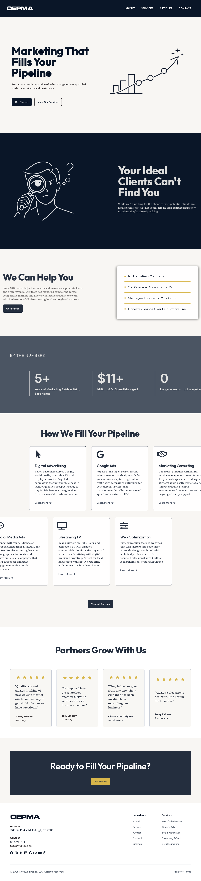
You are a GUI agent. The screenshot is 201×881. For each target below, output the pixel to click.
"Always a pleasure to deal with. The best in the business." (169, 736)
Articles (166, 8)
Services (147, 8)
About (130, 8)
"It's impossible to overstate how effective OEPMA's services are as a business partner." (74, 736)
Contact (185, 8)
